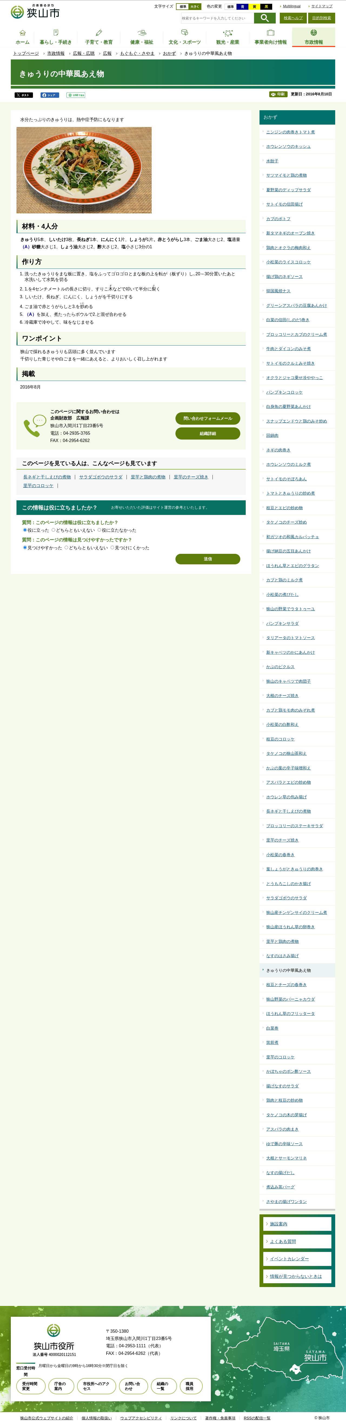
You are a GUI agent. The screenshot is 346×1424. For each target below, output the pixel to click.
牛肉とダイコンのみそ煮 (288, 348)
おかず (169, 53)
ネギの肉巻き (278, 450)
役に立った (38, 530)
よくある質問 (283, 1241)
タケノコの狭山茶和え (286, 753)
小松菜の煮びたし (282, 594)
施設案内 (278, 1224)
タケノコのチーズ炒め (286, 522)
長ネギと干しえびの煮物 (47, 477)
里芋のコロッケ (38, 486)
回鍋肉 (272, 435)
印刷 (280, 94)
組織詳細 (208, 433)
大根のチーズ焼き (282, 695)
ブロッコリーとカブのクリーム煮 (296, 334)
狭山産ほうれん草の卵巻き (290, 926)
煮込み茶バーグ (280, 1187)
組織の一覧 (162, 1386)
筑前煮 (272, 1042)
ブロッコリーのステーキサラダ (294, 825)
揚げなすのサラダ (282, 1086)
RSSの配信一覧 (257, 1418)
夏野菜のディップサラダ (288, 189)
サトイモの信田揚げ (284, 204)
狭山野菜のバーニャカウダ (290, 999)
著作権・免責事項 (220, 1418)
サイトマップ (321, 6)
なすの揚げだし (280, 1172)
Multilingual (292, 6)
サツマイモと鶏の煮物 (286, 175)
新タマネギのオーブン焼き (290, 233)
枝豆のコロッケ (280, 739)
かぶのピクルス (280, 666)
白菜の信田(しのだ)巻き (288, 319)
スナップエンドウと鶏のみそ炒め (296, 421)
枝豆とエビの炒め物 (284, 507)
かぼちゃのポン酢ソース (288, 1071)
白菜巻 (272, 1028)
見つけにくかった (132, 547)
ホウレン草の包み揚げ (286, 797)
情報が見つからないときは (296, 1276)
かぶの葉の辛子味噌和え (288, 768)
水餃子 (272, 161)
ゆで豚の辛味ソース (284, 1143)
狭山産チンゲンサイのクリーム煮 (296, 912)
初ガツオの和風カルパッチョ (292, 536)
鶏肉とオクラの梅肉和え (288, 247)
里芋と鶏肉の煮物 (148, 477)
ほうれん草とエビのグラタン (292, 565)
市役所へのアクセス (96, 1386)
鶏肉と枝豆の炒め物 (284, 1100)
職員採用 (189, 1386)
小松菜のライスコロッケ (288, 262)
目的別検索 (321, 18)
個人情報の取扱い (97, 1418)
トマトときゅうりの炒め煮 (290, 493)
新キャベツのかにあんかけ (290, 652)
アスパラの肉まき (282, 1129)
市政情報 (56, 53)
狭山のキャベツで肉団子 (288, 681)
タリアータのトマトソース (290, 637)
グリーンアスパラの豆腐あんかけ (296, 305)
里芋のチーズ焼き (191, 477)
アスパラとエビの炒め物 (288, 782)
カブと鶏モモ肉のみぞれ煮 (290, 710)
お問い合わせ (132, 1386)
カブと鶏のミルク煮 (284, 580)
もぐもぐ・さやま (137, 53)
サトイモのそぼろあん (286, 479)
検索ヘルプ (293, 18)
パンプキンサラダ (282, 623)
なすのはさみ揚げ (282, 955)
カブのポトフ (278, 218)
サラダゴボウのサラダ (100, 477)
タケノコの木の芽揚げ (286, 1115)
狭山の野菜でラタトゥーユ (290, 609)
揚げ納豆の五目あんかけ (288, 551)
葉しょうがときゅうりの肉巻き (294, 869)
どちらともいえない (75, 530)
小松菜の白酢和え (282, 724)
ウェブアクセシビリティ (141, 1418)
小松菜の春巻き (280, 854)
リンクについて (183, 1418)
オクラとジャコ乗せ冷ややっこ (294, 377)
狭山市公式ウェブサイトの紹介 (46, 1418)
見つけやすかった (45, 547)
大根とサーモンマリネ (286, 1158)
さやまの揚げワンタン (286, 1201)
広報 (107, 53)
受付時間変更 (29, 1386)
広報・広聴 (84, 53)
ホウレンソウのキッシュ (288, 146)
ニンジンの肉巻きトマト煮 (290, 132)
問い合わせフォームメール (208, 418)
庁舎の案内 (60, 1386)
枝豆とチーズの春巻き (286, 984)
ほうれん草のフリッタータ (290, 1013)
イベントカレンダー (289, 1259)
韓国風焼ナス (278, 291)
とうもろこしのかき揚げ (288, 883)
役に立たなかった (119, 530)
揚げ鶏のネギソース (284, 276)
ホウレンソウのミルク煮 (288, 464)
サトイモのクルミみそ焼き (290, 363)
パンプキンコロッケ (284, 392)
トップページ (26, 53)
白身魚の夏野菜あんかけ (288, 406)
